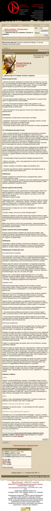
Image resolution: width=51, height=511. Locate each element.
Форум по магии (37, 4)
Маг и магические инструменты (18, 487)
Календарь (16, 38)
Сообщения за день (36, 38)
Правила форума (7, 467)
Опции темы (43, 50)
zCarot (25, 494)
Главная (8, 25)
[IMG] (4, 462)
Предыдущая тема (19, 445)
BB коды (5, 459)
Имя (36, 28)
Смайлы (5, 461)
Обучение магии (22, 29)
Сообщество (25, 38)
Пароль (37, 33)
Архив (42, 476)
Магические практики (10, 31)
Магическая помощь (37, 6)
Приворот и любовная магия (24, 5)
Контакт (42, 25)
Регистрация (8, 38)
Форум (20, 25)
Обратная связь (33, 476)
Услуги (31, 25)
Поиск (45, 38)
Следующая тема (31, 445)
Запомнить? (44, 31)
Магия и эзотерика (10, 29)
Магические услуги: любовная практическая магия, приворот (25, 484)
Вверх (47, 476)
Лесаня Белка (22, 63)
